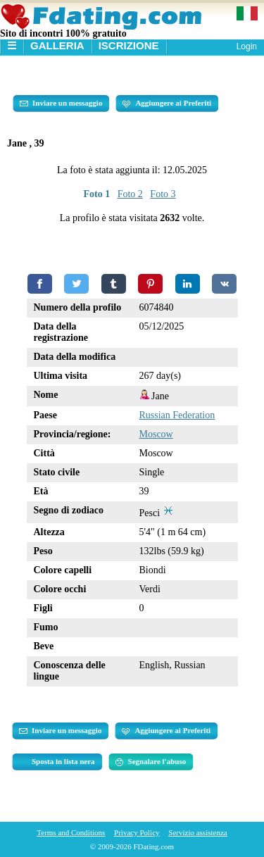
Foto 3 (162, 194)
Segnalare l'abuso (151, 762)
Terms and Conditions (71, 832)
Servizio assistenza (197, 832)
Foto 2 (130, 194)
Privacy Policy (136, 832)
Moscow (156, 434)
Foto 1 (96, 194)
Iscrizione (129, 45)
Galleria (57, 45)
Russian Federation (177, 415)
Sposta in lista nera (63, 761)
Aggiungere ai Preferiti (166, 103)
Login (247, 46)
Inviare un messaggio (61, 103)
